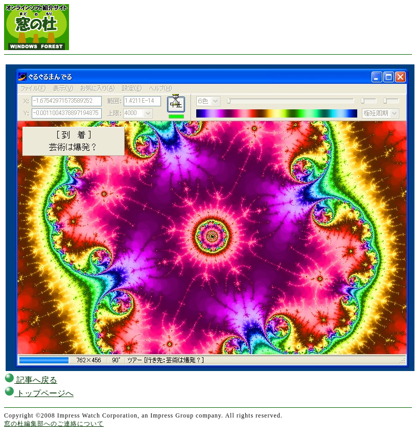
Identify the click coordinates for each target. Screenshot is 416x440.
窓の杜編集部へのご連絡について (54, 423)
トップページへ (39, 393)
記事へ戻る (30, 380)
